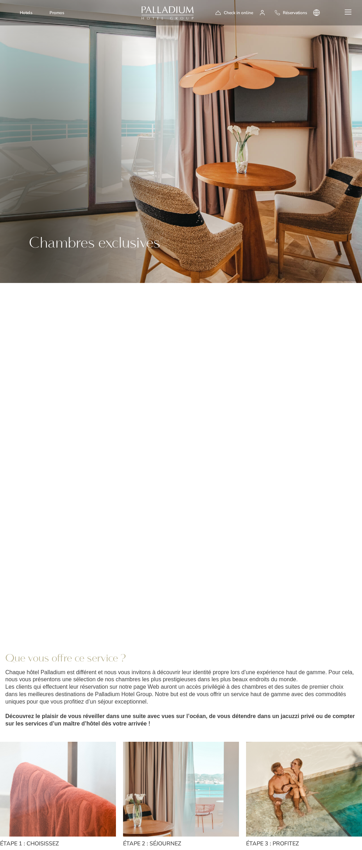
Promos (56, 13)
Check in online (238, 12)
